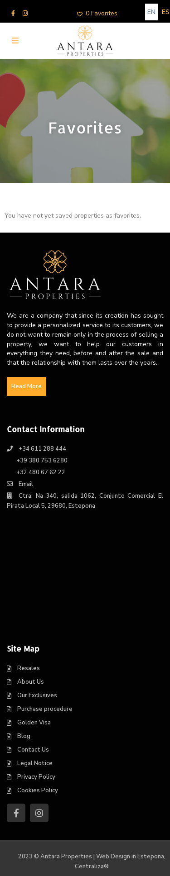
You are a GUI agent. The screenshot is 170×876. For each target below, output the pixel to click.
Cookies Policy (37, 790)
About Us (30, 682)
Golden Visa (34, 723)
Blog (23, 736)
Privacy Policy (36, 777)
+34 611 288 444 (42, 449)
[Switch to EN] (151, 12)
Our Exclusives (37, 695)
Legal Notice (35, 763)
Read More (26, 386)
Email (26, 484)
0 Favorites (97, 13)
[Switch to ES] (166, 12)
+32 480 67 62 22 (40, 472)
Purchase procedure (45, 709)
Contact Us (33, 750)
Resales (28, 668)
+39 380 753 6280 (42, 461)
